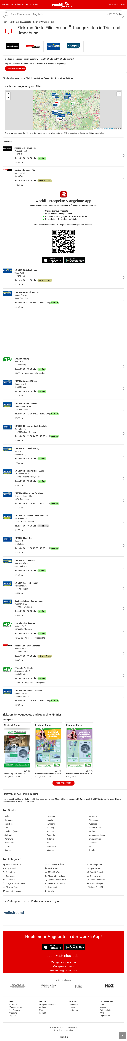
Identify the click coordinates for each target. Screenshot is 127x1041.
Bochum (49, 831)
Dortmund (8, 839)
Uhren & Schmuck (96, 879)
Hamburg (7, 820)
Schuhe (49, 891)
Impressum (105, 1016)
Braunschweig (94, 839)
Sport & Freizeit (95, 872)
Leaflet (97, 128)
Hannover (50, 816)
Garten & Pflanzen (12, 891)
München (7, 824)
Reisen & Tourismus (55, 883)
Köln (5, 827)
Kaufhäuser (51, 868)
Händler (19, 4)
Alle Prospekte (63, 783)
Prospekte (7, 4)
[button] (119, 94)
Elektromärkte (10, 887)
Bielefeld (49, 839)
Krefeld (91, 850)
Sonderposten (94, 864)
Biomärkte (9, 876)
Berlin (70, 7)
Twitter (73, 1007)
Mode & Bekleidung (55, 876)
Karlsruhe (92, 816)
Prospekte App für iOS (63, 966)
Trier (5, 22)
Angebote (13, 1013)
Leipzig (49, 820)
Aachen (91, 831)
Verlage (42, 1007)
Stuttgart (7, 835)
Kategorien (32, 4)
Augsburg (92, 824)
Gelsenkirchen (94, 827)
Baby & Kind (9, 868)
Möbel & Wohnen (54, 872)
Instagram (74, 1010)
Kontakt (42, 1013)
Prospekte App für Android (63, 962)
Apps (122, 4)
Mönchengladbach (96, 835)
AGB (102, 1013)
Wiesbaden (92, 820)
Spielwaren (93, 868)
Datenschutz (105, 1010)
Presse (103, 1007)
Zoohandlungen (95, 883)
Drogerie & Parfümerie (14, 883)
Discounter (9, 879)
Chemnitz (92, 842)
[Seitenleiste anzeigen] (122, 1035)
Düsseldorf (8, 842)
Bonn (48, 842)
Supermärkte (94, 876)
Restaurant (51, 887)
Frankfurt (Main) (10, 831)
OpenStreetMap (108, 128)
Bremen (7, 850)
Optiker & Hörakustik (55, 879)
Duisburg (49, 827)
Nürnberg (50, 824)
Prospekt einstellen (47, 1004)
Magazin (113, 4)
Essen (6, 846)
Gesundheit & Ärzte (54, 864)
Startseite (13, 1004)
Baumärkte (9, 872)
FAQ (41, 1010)
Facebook (74, 1004)
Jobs (102, 1004)
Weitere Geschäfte (96, 887)
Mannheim (50, 846)
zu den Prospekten (16, 68)
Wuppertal (50, 835)
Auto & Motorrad (12, 864)
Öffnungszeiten (15, 1007)
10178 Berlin (114, 14)
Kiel (89, 846)
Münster (49, 850)
